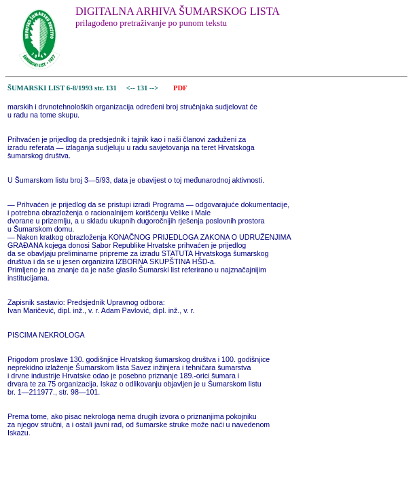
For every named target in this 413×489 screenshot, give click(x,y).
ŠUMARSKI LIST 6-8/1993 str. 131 (62, 88)
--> (154, 88)
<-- (130, 88)
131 (143, 88)
